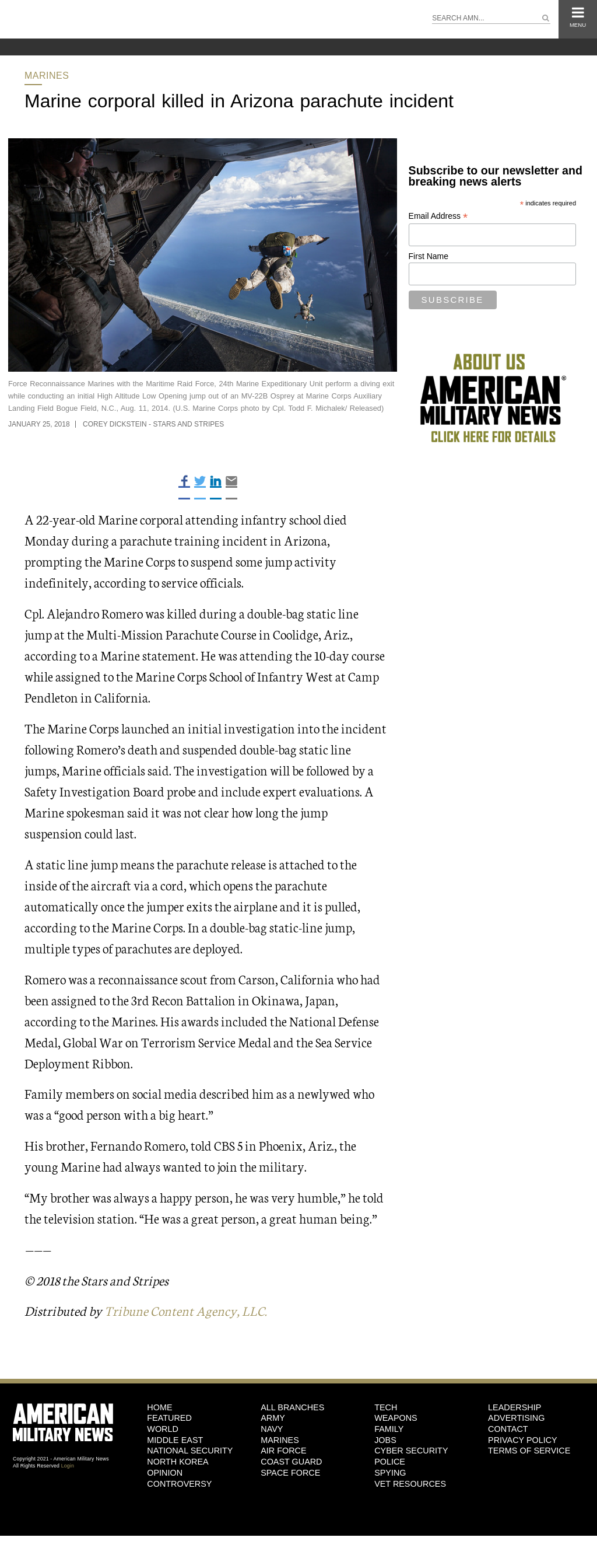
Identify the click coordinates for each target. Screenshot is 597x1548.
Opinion (164, 1472)
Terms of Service (529, 1450)
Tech (385, 1407)
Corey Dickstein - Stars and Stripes (153, 424)
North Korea (177, 1461)
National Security (190, 1450)
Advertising (516, 1418)
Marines (46, 76)
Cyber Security (411, 1450)
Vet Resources (410, 1483)
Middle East (175, 1440)
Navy (272, 1429)
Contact (508, 1429)
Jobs (385, 1440)
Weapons (395, 1418)
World (162, 1429)
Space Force (290, 1472)
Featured (169, 1418)
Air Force (283, 1450)
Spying (390, 1472)
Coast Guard (291, 1461)
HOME (159, 1407)
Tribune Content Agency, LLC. (185, 1310)
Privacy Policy (522, 1440)
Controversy (179, 1483)
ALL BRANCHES (292, 1407)
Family (388, 1429)
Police (389, 1461)
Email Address (438, 216)
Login (67, 1466)
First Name (428, 256)
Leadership (514, 1407)
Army (273, 1418)
